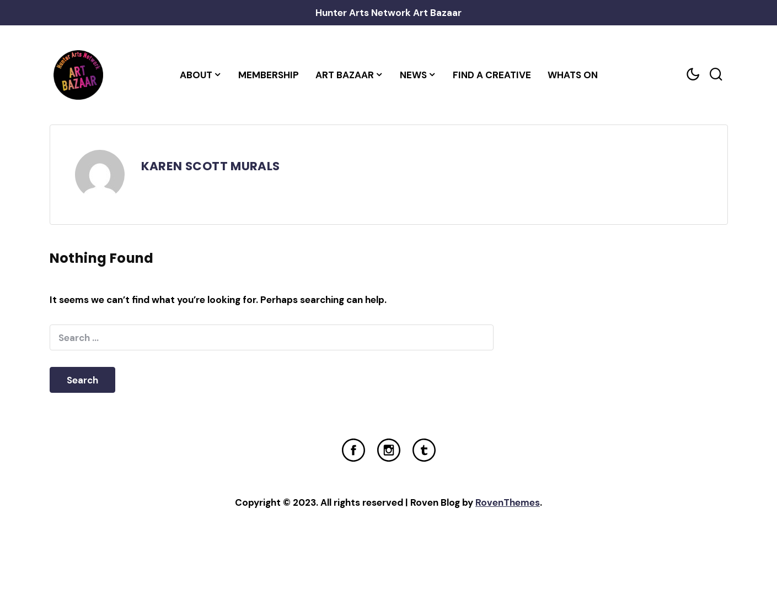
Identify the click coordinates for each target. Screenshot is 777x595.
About (196, 75)
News (413, 75)
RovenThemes (507, 502)
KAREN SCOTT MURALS (210, 166)
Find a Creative (492, 75)
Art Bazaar (344, 75)
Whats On (573, 75)
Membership (268, 75)
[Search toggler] (716, 75)
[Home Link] (79, 75)
